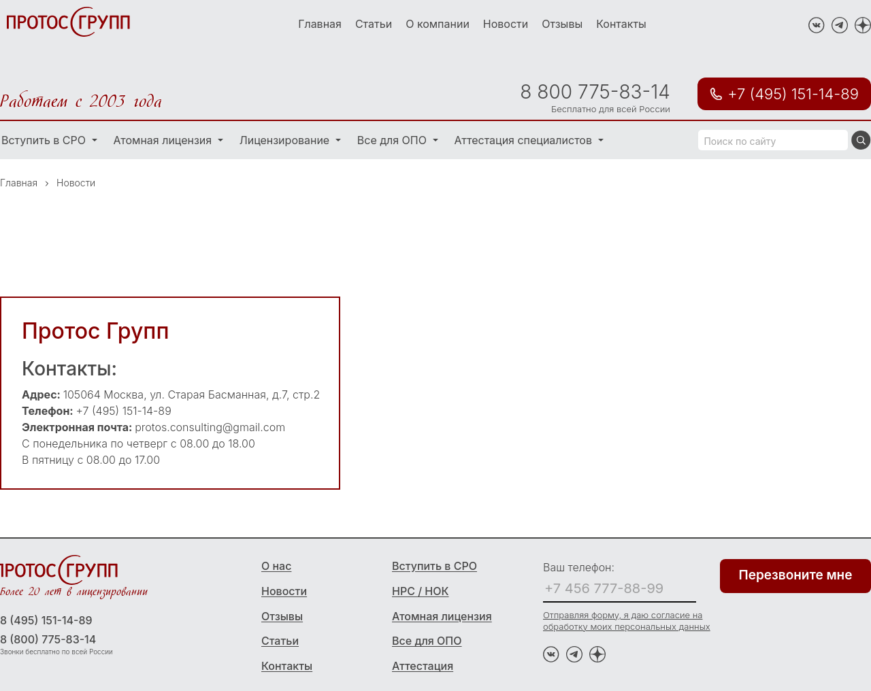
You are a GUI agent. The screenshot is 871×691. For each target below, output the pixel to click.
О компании (438, 24)
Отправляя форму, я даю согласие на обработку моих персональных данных (626, 620)
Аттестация (422, 666)
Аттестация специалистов (525, 140)
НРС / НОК (420, 591)
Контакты (621, 24)
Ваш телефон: (578, 567)
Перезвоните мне (796, 575)
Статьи (373, 24)
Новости (505, 24)
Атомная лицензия (164, 140)
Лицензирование (286, 140)
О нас (276, 566)
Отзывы (562, 24)
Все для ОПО (393, 140)
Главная (320, 24)
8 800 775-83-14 (595, 91)
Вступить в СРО (434, 566)
